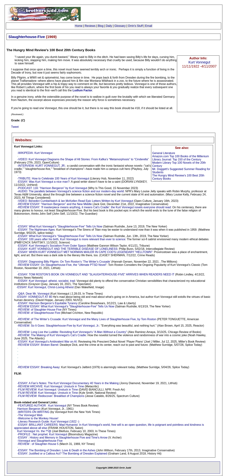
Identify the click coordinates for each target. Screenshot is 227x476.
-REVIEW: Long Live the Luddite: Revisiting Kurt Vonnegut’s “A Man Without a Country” (72, 332)
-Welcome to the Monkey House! (37, 418)
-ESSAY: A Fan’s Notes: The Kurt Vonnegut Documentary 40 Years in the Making (68, 383)
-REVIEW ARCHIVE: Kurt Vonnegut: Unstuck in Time (50, 386)
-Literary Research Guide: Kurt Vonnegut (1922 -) (48, 421)
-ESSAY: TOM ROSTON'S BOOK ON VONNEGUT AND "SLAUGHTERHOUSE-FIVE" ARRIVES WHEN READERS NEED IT (95, 274)
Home (78, 25)
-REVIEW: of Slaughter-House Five (39, 309)
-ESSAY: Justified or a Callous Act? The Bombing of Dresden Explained (62, 453)
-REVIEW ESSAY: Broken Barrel (37, 344)
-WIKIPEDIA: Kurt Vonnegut (34, 152)
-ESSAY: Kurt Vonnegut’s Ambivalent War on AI (47, 341)
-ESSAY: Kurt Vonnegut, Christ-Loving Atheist (45, 287)
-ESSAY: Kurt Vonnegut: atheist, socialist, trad (46, 280)
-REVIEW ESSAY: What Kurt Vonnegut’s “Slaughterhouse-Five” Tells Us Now (65, 306)
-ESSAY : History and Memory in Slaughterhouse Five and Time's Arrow (62, 437)
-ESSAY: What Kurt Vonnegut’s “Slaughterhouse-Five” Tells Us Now (59, 226)
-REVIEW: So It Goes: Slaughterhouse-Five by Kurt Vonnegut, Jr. (58, 325)
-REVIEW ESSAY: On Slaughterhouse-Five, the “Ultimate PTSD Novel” (62, 264)
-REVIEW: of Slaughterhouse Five (38, 312)
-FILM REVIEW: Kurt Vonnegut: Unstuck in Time (47, 389)
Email (148, 25)
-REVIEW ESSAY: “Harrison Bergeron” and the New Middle (54, 204)
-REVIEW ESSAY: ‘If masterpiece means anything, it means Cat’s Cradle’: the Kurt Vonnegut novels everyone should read (94, 207)
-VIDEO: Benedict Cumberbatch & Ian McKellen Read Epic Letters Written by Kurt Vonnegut (75, 200)
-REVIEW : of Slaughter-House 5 (38, 443)
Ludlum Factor (82, 90)
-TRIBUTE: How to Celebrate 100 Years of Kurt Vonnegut (53, 178)
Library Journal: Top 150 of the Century (176, 159)
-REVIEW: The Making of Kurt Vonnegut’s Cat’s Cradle (51, 335)
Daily (109, 25)
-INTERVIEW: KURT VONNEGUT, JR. (41, 165)
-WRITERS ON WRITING (33, 411)
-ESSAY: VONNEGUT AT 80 (34, 296)
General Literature (163, 153)
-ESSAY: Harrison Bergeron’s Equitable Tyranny (47, 303)
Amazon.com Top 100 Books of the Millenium (180, 156)
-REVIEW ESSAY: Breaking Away (38, 367)
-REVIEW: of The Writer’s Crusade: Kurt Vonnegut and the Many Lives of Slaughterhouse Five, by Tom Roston (86, 319)
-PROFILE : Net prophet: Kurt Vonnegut (42, 434)
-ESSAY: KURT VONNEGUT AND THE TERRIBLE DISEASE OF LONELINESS (67, 248)
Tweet (15, 126)
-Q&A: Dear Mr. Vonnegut (33, 293)
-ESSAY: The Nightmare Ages (36, 229)
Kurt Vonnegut (199, 62)
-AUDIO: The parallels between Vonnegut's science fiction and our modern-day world (70, 191)
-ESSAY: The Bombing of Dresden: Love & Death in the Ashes (56, 450)
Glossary (120, 25)
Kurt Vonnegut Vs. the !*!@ (34, 431)
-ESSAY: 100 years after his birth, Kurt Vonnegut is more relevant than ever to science (71, 239)
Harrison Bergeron (28, 408)
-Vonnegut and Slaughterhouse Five (39, 440)
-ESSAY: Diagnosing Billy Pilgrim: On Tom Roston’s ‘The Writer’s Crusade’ (63, 261)
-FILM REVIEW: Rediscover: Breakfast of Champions (50, 395)
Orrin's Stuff (135, 25)
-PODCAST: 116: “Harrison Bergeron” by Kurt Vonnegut (52, 188)
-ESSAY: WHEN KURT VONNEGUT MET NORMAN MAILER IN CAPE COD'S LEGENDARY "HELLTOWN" (84, 252)
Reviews (90, 25)
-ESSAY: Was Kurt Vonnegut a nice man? (43, 181)
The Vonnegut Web (30, 415)
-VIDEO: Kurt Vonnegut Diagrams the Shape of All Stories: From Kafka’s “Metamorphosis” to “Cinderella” (83, 159)
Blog (100, 25)
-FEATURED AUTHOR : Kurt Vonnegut (41, 405)
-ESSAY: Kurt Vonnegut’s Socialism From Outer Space (51, 245)
